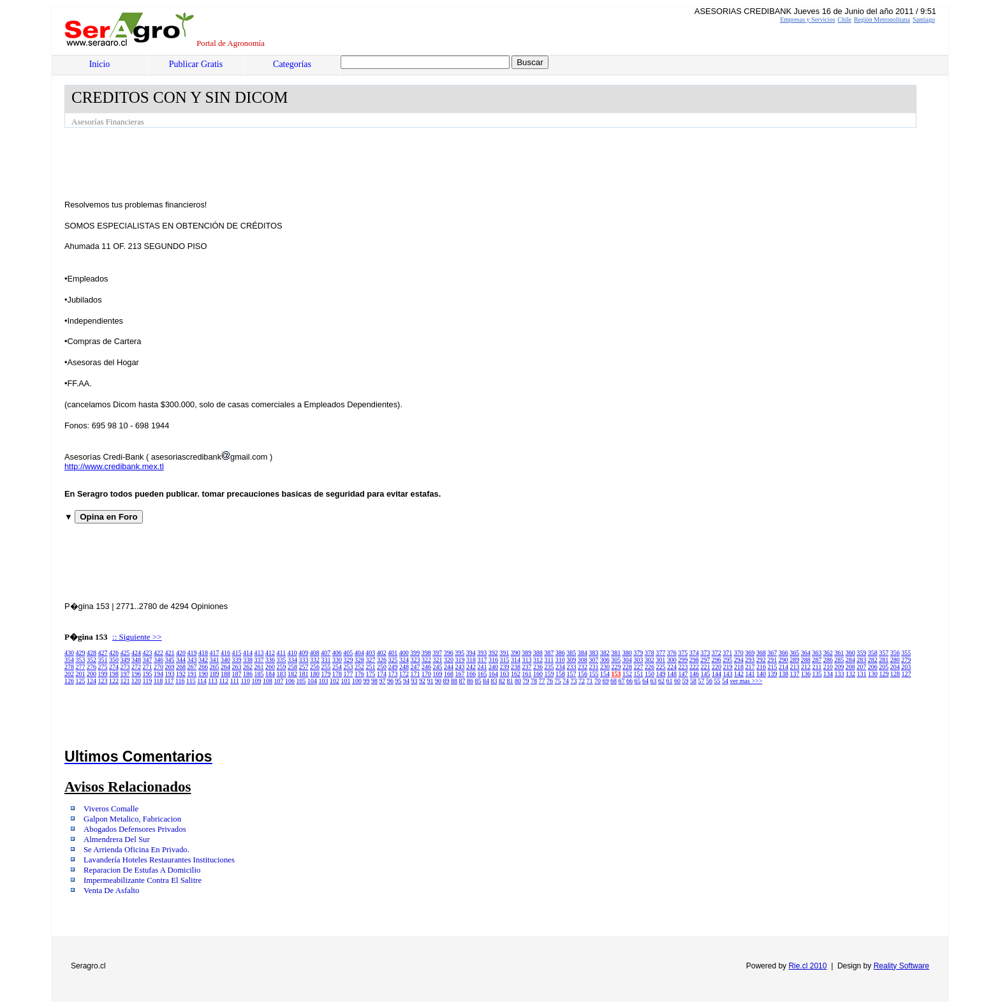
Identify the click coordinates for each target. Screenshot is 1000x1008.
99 (367, 680)
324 (404, 659)
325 (393, 659)
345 (170, 659)
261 (259, 666)
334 (292, 659)
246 (426, 666)
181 (304, 673)
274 (114, 666)
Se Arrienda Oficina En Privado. (136, 849)
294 (739, 659)
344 (181, 659)
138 (783, 673)
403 (370, 652)
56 (709, 680)
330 (337, 659)
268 (181, 666)
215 (772, 666)
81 (510, 680)
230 (605, 666)
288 (806, 659)
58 (693, 680)
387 (549, 652)
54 (725, 680)
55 (717, 680)
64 (645, 680)
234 (560, 666)
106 (290, 680)
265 (214, 666)
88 (454, 680)
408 (315, 652)
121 (125, 680)
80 (518, 680)
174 (381, 673)
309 (571, 659)
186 (248, 673)
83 (494, 680)
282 (873, 659)
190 (203, 673)
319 (460, 659)
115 (191, 680)
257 (304, 666)
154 (605, 673)
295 (727, 659)
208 (850, 666)
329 (348, 659)
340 (225, 659)
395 (459, 652)
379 (638, 652)
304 (627, 659)
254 (337, 666)
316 (493, 659)
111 (234, 680)
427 (103, 652)
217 (750, 666)
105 (301, 680)
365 (794, 652)
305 (616, 659)
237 (527, 666)
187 (237, 673)
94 (406, 680)
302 (649, 659)
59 (685, 680)
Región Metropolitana (882, 19)
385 (571, 652)
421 (170, 652)
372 (716, 652)
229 (616, 666)
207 (861, 666)
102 (334, 680)
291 (772, 659)
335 (281, 659)
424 (136, 652)
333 (304, 659)
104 (312, 680)
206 (873, 666)
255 (326, 666)
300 (672, 659)
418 (203, 652)
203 (906, 666)
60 (677, 680)
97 (382, 680)
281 (883, 659)
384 (582, 652)
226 (649, 666)
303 (638, 659)
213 (795, 666)
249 (393, 666)
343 (192, 659)
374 (694, 652)
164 (493, 673)
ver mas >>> (746, 680)
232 (582, 666)
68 (613, 680)
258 (292, 666)
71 (590, 680)
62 (661, 680)
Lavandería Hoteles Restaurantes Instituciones (159, 859)
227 (638, 666)
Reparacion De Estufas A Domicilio (142, 870)
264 (225, 666)
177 (348, 673)
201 (80, 673)
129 (884, 673)
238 (515, 666)
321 (438, 659)
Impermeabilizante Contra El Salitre (143, 880)
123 (103, 680)
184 (270, 673)
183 (281, 673)
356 (895, 652)
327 (371, 659)
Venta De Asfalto (111, 890)
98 (374, 680)
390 (515, 652)
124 (91, 680)
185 (259, 673)
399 (415, 652)
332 (315, 659)
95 (398, 680)
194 (158, 673)
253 (348, 666)
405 (348, 652)
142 (739, 673)
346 (158, 659)
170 (426, 673)
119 (147, 680)
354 (69, 659)
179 (326, 673)
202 (69, 673)
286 (828, 659)
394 (471, 652)
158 (560, 673)
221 (705, 666)
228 (627, 666)
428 (91, 652)
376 (672, 652)
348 (136, 659)
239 (505, 666)
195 (147, 673)
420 (181, 652)
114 (202, 680)
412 (270, 652)
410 (292, 652)
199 (103, 673)
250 (381, 666)
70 (597, 680)
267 (192, 666)
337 (259, 659)
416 (225, 652)
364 (806, 652)
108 (267, 680)
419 (192, 652)
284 (850, 659)
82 (502, 680)
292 (761, 659)
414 (248, 652)
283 (861, 659)
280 (895, 659)
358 (873, 652)
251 (371, 666)
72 (581, 680)
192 (181, 673)
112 (223, 680)
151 (638, 673)
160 (538, 673)
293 (749, 659)
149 (661, 673)
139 (772, 673)
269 (170, 666)
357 (883, 652)
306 (605, 659)
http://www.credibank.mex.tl (114, 466)
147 (683, 673)
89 (446, 680)
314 (515, 659)
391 (504, 652)
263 (237, 666)
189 (214, 673)
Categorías (292, 64)
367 (772, 652)
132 (850, 673)
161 (527, 673)
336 (270, 659)
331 (326, 659)
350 (114, 659)
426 (114, 652)
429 (80, 652)
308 (582, 659)
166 (471, 673)
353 (80, 659)
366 (783, 652)
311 (549, 659)
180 (315, 673)
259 (281, 666)
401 (392, 652)
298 (694, 659)
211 (817, 666)
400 (404, 652)
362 (828, 652)
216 (761, 666)
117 (169, 680)
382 (605, 652)
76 (550, 680)
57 (701, 680)
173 (393, 673)
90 (438, 680)
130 (873, 673)
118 (158, 680)
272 (136, 666)
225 (661, 666)
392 (493, 652)
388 (538, 652)
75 (558, 680)
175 (371, 673)
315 (505, 659)
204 (895, 666)
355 (906, 652)
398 (426, 652)
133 (839, 673)
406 (337, 652)
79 (526, 680)
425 (125, 652)
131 (862, 673)
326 (381, 659)
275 (103, 666)
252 (359, 666)
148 (672, 673)
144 (716, 673)
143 (728, 673)
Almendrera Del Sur (117, 839)
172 (404, 673)
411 (281, 652)
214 (783, 666)
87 (462, 680)
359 (861, 652)
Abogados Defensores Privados (135, 829)
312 (538, 659)
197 (125, 673)
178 (337, 673)
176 (359, 673)
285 (839, 659)
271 (147, 666)
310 (560, 659)
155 (594, 673)
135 (817, 673)
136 (806, 673)
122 (114, 680)
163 (505, 673)
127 (906, 673)
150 (649, 673)
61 (669, 680)
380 (627, 652)
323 (415, 659)
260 (270, 666)
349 (125, 659)
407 (325, 652)
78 (534, 680)
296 (716, 659)
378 (649, 652)
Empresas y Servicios (807, 19)
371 (727, 652)
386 (560, 652)
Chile (844, 19)
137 (795, 673)
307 (593, 659)
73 (574, 680)
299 (683, 659)
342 (203, 659)
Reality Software (901, 965)
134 (828, 673)
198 (114, 673)
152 (627, 673)
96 (390, 680)
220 (716, 666)
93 (414, 680)
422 (158, 652)
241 (482, 666)
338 (248, 659)
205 (883, 666)
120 (136, 680)
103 (323, 680)
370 (739, 652)
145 (705, 673)
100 (357, 680)
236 (538, 666)
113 (212, 680)
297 (705, 659)
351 (103, 659)
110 (245, 680)
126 (69, 680)
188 (225, 673)
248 (404, 666)
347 (147, 659)
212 (806, 666)
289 (794, 659)
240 (493, 666)
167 (460, 673)
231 (594, 666)
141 (750, 673)
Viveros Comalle (111, 808)
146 (694, 673)
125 (80, 680)
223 (683, 666)
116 (180, 680)
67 (622, 680)
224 (672, 666)
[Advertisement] (296, 163)
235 (549, 666)
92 (422, 680)
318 (471, 659)
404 (359, 652)
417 (214, 652)
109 (256, 680)
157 (572, 673)
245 (438, 666)
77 (542, 680)
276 (91, 666)
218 (739, 666)
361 (839, 652)
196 (136, 673)
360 (850, 652)
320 (448, 659)
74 (565, 680)
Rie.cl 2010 (807, 965)
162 (515, 673)
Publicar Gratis (196, 64)
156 (582, 673)
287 (816, 659)
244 (448, 666)
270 (158, 666)
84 (486, 680)
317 (482, 659)
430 (69, 652)
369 (749, 652)
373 (705, 652)
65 (638, 680)
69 (606, 680)
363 (816, 652)
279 (906, 659)
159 (549, 673)
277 (80, 666)
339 (237, 659)
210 (828, 666)
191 (192, 673)
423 (147, 652)
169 (438, 673)
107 (279, 680)
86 (470, 680)
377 (660, 652)
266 (203, 666)
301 (660, 659)
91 (430, 680)
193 (170, 673)
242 (471, 666)
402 (381, 652)
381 (616, 652)
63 (654, 680)
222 (694, 666)
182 (292, 673)
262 (248, 666)
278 (69, 666)
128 (895, 673)
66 (629, 680)
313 (527, 659)
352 (91, 659)
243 (460, 666)
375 (683, 652)
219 (728, 666)
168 (448, 673)
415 (237, 652)
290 (783, 659)
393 (482, 652)
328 (359, 659)
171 (415, 673)
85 (478, 680)
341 (214, 659)
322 (426, 659)
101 (346, 680)
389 (526, 652)
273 (125, 666)
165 (482, 673)
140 (761, 673)
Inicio (99, 64)
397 (437, 652)
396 (448, 652)
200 (91, 673)
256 (315, 666)
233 (572, 666)
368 (761, 652)
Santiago (924, 19)
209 (839, 666)
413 (259, 652)
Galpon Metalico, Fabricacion (132, 819)
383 (593, 652)
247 (415, 666)
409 (303, 652)
